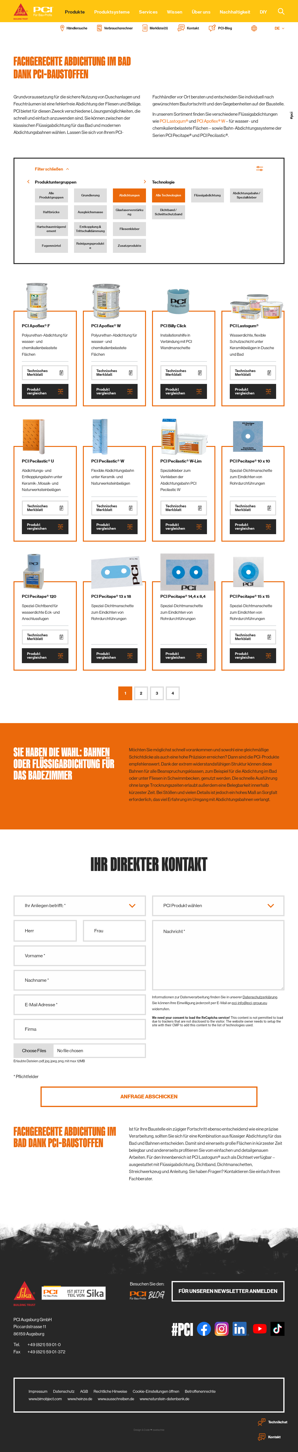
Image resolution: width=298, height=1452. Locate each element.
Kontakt (269, 1437)
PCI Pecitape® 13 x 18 (111, 596)
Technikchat (272, 1422)
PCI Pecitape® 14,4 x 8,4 (183, 596)
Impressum (38, 1391)
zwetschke (158, 1429)
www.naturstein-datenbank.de (164, 1398)
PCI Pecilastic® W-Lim (181, 461)
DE (279, 28)
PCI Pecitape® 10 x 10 (250, 461)
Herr (29, 930)
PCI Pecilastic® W (107, 461)
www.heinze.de (80, 1398)
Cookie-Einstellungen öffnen (156, 1391)
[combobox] (278, 11)
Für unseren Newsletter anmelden (228, 1291)
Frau (98, 930)
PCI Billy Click (173, 325)
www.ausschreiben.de (116, 1398)
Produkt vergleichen (45, 391)
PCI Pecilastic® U (38, 461)
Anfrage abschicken (149, 1096)
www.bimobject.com (45, 1398)
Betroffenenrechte (200, 1391)
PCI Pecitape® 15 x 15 (250, 596)
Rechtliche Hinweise (110, 1391)
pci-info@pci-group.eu (249, 1003)
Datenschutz (63, 1391)
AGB (84, 1391)
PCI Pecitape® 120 (39, 596)
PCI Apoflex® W (211, 121)
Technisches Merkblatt (45, 373)
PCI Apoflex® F (36, 325)
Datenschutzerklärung (260, 997)
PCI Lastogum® (174, 121)
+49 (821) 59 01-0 (44, 1344)
